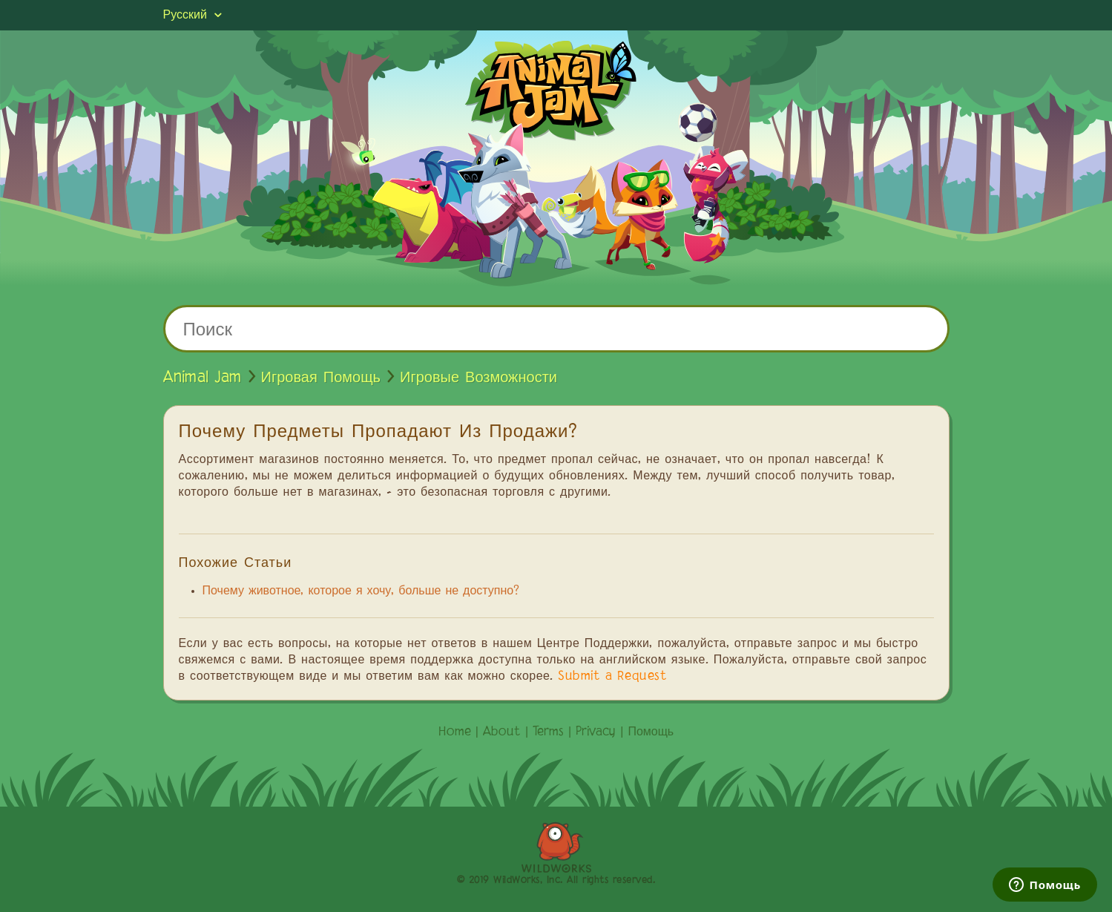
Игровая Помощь (321, 377)
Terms (548, 732)
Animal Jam (202, 377)
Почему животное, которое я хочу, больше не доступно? (361, 591)
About (502, 732)
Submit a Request (612, 677)
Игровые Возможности (478, 377)
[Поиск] (556, 328)
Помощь (651, 732)
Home (454, 732)
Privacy (596, 732)
